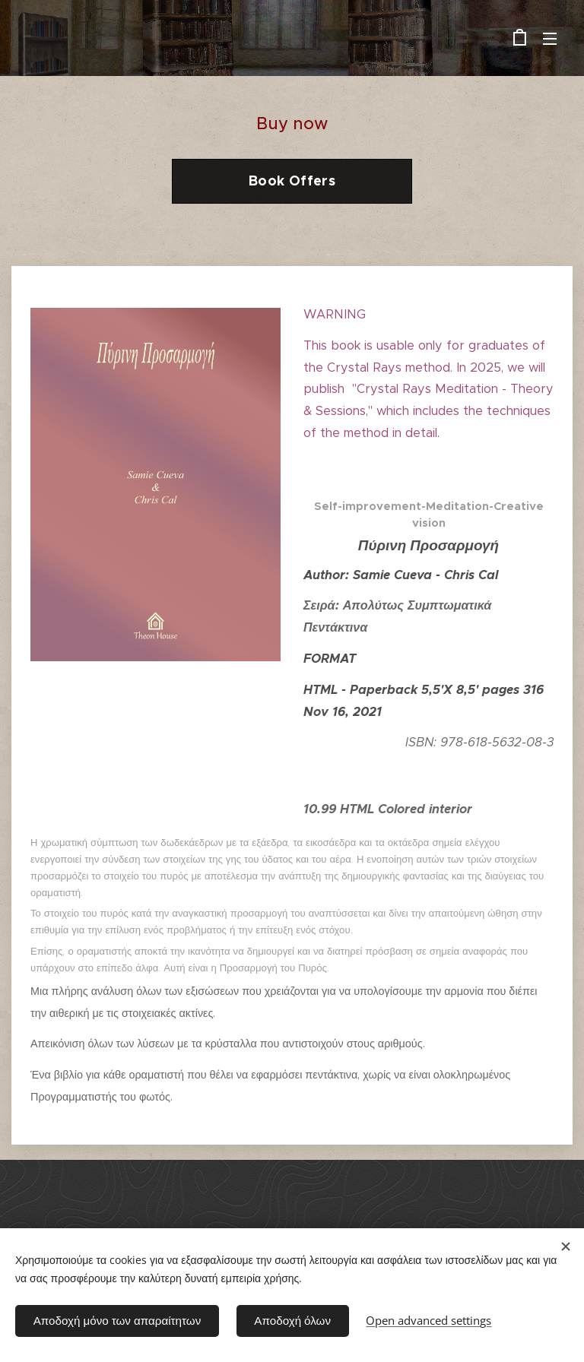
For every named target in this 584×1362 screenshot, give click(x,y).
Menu (550, 39)
